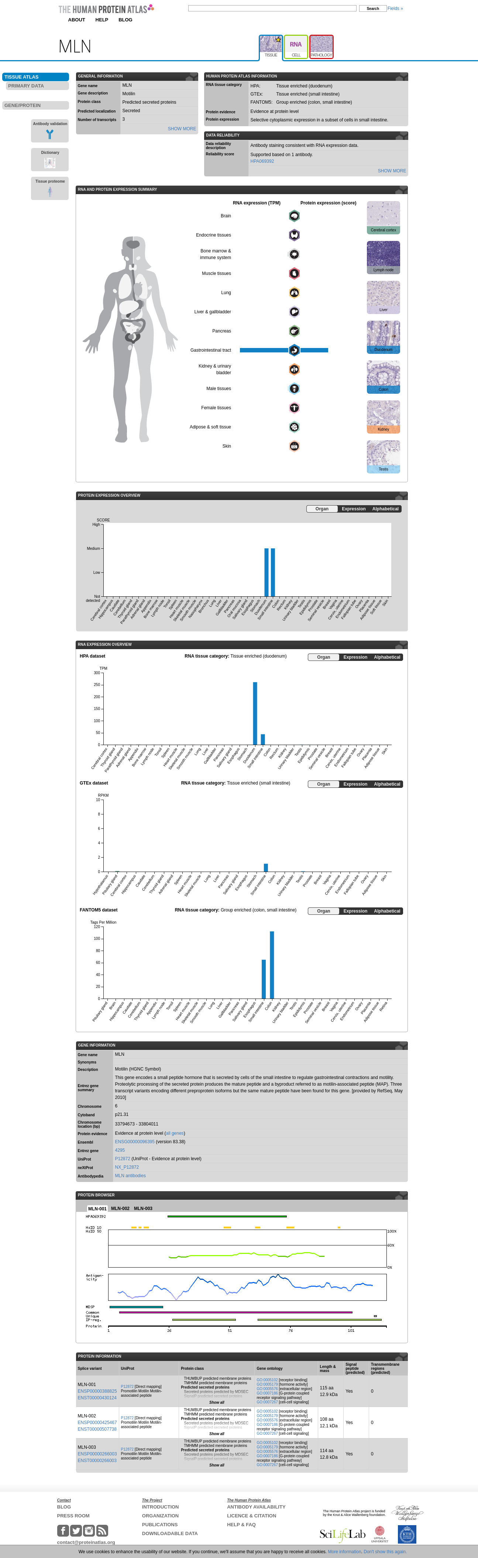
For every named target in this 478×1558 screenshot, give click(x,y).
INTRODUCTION (160, 1507)
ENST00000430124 (97, 1397)
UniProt (84, 1159)
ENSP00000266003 (97, 1454)
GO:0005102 (267, 1380)
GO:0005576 (267, 1389)
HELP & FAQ (241, 1524)
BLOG (125, 20)
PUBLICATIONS (160, 1524)
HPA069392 (262, 161)
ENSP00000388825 (97, 1391)
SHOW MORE (182, 128)
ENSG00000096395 (135, 1141)
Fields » (395, 8)
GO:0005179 (267, 1384)
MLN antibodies (130, 1175)
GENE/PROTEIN (22, 105)
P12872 (122, 1158)
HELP (102, 20)
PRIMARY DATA (26, 86)
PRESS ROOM (73, 1516)
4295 (120, 1150)
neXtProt (85, 1168)
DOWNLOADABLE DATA (170, 1533)
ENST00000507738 (97, 1429)
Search (373, 9)
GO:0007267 (267, 1402)
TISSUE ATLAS (21, 77)
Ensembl (85, 1142)
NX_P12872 (127, 1167)
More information (344, 1551)
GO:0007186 (267, 1393)
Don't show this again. (385, 1551)
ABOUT (76, 20)
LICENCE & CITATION (251, 1516)
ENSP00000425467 (97, 1422)
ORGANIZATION (160, 1516)
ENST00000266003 (97, 1460)
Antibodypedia (90, 1176)
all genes (175, 1133)
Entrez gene (88, 1151)
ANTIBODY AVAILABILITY (256, 1507)
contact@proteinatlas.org (86, 1542)
